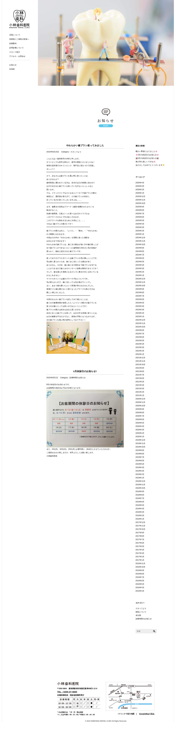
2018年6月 (140, 502)
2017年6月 (140, 543)
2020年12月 (140, 399)
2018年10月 (140, 488)
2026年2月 (140, 190)
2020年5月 (140, 423)
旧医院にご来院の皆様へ (19, 39)
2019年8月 (140, 454)
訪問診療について (16, 48)
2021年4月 (140, 385)
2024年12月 (140, 238)
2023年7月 (140, 296)
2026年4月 (140, 183)
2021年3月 (140, 389)
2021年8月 (140, 371)
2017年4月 (140, 550)
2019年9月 (140, 450)
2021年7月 (140, 375)
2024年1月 (140, 275)
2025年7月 (140, 214)
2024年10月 (140, 244)
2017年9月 (140, 533)
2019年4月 (140, 467)
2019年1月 (140, 478)
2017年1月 (140, 560)
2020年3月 (140, 430)
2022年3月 (140, 347)
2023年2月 (140, 313)
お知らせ (12, 65)
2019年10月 (140, 447)
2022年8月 (140, 330)
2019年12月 (140, 440)
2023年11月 (140, 282)
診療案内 (12, 43)
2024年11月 (140, 241)
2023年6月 (140, 299)
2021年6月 (140, 378)
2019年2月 (140, 474)
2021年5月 (140, 382)
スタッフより (76, 152)
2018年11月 (140, 485)
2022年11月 (140, 323)
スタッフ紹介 (14, 52)
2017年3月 (140, 553)
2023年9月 (140, 289)
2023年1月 (140, 316)
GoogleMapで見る (147, 714)
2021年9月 (140, 368)
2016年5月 (140, 584)
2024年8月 (140, 251)
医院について (141, 612)
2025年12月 (140, 196)
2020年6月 (140, 419)
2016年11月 (140, 563)
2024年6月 (140, 258)
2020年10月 (140, 406)
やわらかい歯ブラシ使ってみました (85, 145)
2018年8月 (140, 495)
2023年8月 (140, 292)
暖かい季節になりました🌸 (147, 151)
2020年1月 (140, 437)
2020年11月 (140, 402)
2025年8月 (140, 210)
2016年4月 (140, 587)
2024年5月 (140, 262)
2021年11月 (140, 361)
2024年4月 (140, 265)
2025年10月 (140, 203)
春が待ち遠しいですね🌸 (146, 162)
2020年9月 (140, 409)
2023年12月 (140, 279)
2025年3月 (140, 227)
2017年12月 (140, 522)
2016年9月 (140, 570)
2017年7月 (140, 539)
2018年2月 (140, 515)
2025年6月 (140, 217)
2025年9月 (140, 207)
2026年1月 (140, 193)
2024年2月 (140, 272)
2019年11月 (140, 443)
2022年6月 (140, 337)
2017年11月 (140, 526)
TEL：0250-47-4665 (67, 692)
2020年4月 (140, 426)
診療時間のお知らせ (78, 378)
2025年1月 (140, 234)
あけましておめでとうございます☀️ (150, 165)
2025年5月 (140, 220)
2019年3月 (140, 471)
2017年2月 (140, 557)
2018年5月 (140, 505)
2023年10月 (140, 286)
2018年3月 (140, 512)
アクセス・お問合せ (17, 56)
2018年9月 (140, 491)
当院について (14, 35)
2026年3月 (140, 186)
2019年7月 (140, 457)
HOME (12, 69)
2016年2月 (140, 591)
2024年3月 (140, 268)
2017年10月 (140, 529)
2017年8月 (140, 536)
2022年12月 (140, 320)
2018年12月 (140, 481)
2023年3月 (140, 310)
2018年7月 (140, 498)
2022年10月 (140, 327)
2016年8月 (140, 574)
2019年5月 (140, 464)
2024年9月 (140, 248)
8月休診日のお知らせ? (85, 371)
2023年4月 (140, 306)
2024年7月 (140, 255)
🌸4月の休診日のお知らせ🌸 (147, 155)
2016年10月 (140, 567)
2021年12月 (140, 358)
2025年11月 (140, 200)
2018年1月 (140, 519)
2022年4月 (140, 344)
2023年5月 (140, 303)
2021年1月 (140, 395)
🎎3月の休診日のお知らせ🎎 (147, 158)
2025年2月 (140, 231)
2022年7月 (140, 334)
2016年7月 (140, 577)
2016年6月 (140, 581)
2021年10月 (140, 364)
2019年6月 (140, 461)
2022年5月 (140, 340)
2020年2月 (140, 433)
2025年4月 (140, 224)
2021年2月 (140, 392)
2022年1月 (140, 354)
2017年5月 (140, 546)
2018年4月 (140, 509)
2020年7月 (140, 416)
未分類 (138, 615)
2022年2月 (140, 351)
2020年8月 (140, 413)
